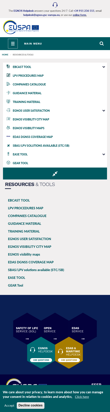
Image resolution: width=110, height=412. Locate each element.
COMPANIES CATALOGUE (27, 216)
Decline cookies (31, 405)
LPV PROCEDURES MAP (25, 208)
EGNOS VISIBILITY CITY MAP (29, 246)
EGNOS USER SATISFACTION (29, 239)
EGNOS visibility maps (24, 254)
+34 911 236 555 (84, 10)
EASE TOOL (16, 277)
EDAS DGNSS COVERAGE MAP (31, 262)
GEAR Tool (15, 285)
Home (5, 54)
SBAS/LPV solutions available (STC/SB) (36, 270)
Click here (82, 396)
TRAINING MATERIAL (24, 231)
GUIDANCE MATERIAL (24, 223)
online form (79, 14)
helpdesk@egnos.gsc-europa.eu (41, 14)
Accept (9, 405)
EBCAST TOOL (19, 200)
